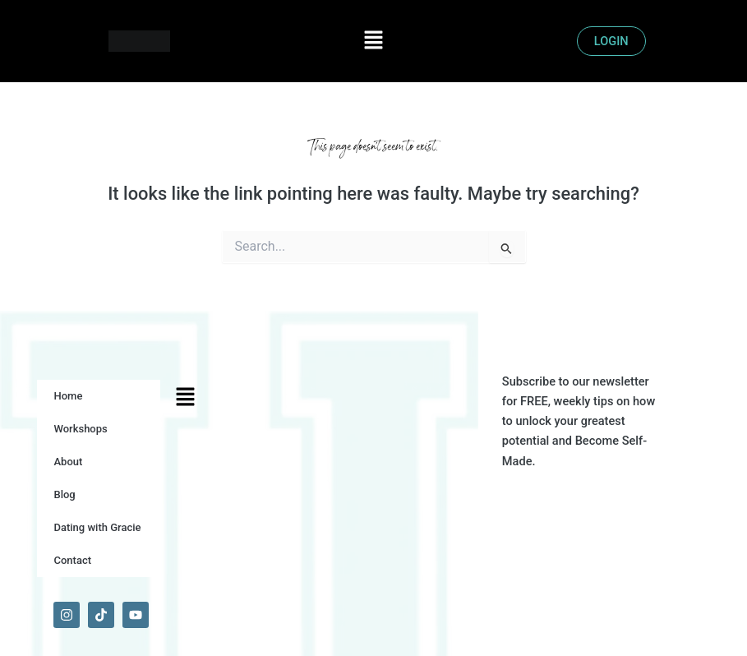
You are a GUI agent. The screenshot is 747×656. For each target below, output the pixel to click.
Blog (64, 494)
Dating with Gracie (97, 527)
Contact (72, 560)
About (67, 461)
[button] (373, 41)
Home (67, 396)
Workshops (80, 429)
